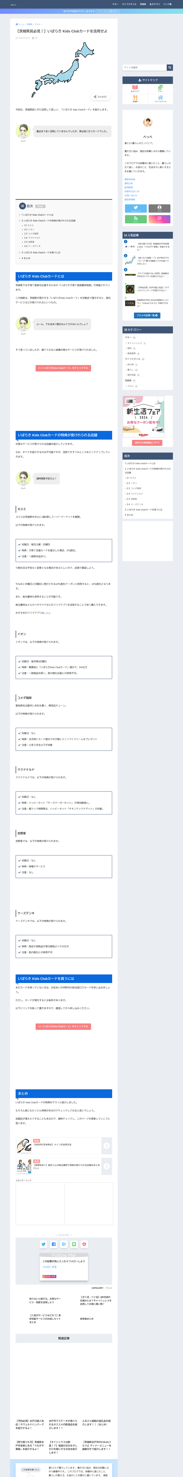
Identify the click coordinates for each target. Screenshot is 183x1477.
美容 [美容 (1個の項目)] (25, 1444)
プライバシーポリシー (96, 1469)
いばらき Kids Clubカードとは (38, 215)
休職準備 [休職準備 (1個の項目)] (25, 1419)
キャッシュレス (136, 343)
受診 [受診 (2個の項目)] (25, 1424)
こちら (47, 615)
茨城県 (143, 4)
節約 (131, 349)
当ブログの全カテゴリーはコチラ (79, 11)
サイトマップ (77, 1469)
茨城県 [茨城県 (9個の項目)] (46, 1444)
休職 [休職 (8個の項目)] (14, 1419)
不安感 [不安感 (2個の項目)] (36, 1414)
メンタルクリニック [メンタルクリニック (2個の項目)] (20, 1414)
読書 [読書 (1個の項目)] (14, 1449)
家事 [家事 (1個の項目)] (42, 1424)
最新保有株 (130, 179)
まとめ (26, 260)
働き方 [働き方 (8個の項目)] (15, 1424)
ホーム (66, 1469)
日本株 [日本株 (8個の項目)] (27, 1429)
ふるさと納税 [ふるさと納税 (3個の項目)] (42, 1399)
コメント (20, 1253)
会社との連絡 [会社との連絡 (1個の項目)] (39, 1419)
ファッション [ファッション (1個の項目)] (31, 1409)
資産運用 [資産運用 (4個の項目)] (25, 1449)
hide (40, 206)
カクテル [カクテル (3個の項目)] (15, 1404)
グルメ (132, 387)
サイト (19, 1302)
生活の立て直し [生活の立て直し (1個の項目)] (18, 1439)
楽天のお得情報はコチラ (147, 443)
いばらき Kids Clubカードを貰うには (42, 254)
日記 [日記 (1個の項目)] (37, 1429)
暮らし (132, 370)
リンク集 (167, 4)
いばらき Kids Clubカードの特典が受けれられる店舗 (50, 221)
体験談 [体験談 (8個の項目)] (52, 1419)
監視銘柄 (129, 187)
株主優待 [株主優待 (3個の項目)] (33, 1434)
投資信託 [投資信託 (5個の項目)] (15, 1429)
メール (20, 1289)
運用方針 (129, 183)
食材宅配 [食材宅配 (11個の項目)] (38, 1449)
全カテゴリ (155, 4)
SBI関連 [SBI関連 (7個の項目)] (28, 1399)
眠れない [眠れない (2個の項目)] (42, 1439)
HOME (91, 1463)
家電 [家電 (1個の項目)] (51, 1424)
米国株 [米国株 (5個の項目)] (15, 1444)
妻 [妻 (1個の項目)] (33, 1424)
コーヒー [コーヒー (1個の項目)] (47, 1404)
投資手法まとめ (132, 191)
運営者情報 (130, 199)
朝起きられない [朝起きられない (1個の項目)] (18, 1434)
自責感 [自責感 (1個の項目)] (35, 1444)
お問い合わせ (131, 195)
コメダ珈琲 (31, 234)
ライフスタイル (129, 4)
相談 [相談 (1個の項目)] (32, 1439)
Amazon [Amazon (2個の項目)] (15, 1399)
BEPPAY (17, 4)
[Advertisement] (64, 174)
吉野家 (29, 243)
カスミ (29, 226)
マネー (115, 4)
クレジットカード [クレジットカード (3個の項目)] (32, 1404)
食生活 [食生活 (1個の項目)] (50, 1449)
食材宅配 (133, 375)
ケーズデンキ (32, 247)
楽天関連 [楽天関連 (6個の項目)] (45, 1434)
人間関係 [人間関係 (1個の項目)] (47, 1414)
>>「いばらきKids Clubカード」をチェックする (63, 370)
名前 (19, 1276)
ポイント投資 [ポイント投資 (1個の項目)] (47, 1409)
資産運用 (133, 354)
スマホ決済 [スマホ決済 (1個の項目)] (16, 1409)
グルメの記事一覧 (147, 315)
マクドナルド (32, 239)
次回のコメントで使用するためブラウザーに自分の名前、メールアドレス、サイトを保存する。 (64, 1314)
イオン (29, 230)
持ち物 (132, 365)
